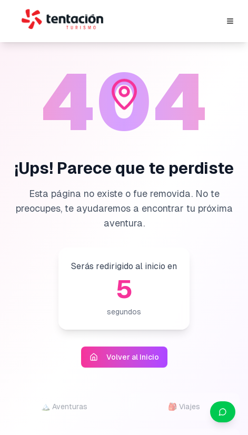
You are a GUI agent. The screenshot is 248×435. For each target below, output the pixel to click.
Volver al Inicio (124, 357)
